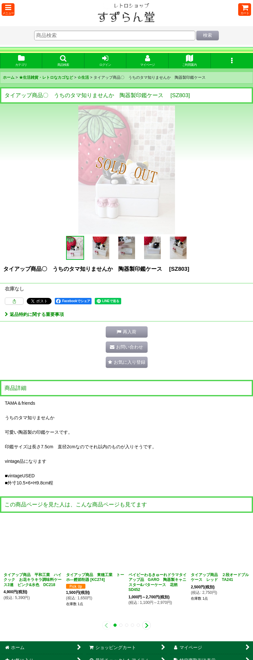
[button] (8, 9)
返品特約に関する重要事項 (34, 314)
